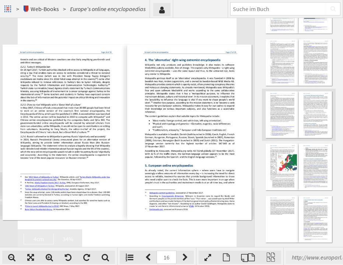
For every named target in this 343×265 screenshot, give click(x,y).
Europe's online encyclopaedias (108, 9)
